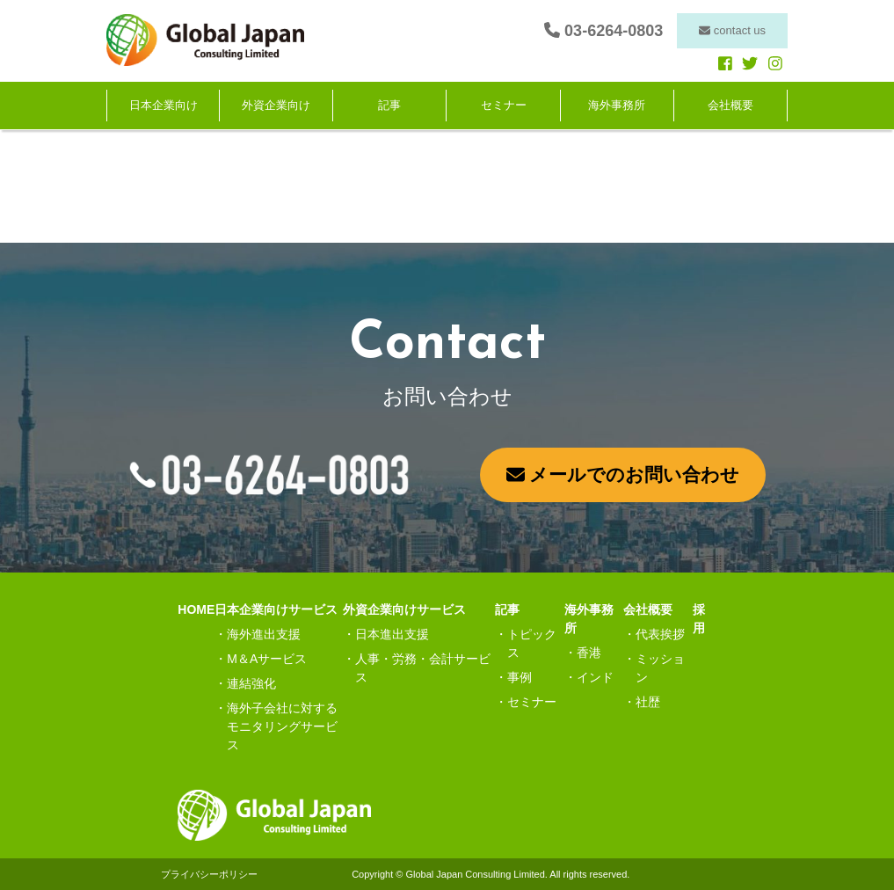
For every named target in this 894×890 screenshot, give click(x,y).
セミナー (504, 105)
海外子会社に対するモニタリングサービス (282, 726)
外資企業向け (276, 105)
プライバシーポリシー (209, 874)
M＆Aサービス (267, 659)
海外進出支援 (264, 634)
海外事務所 (616, 105)
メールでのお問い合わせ (623, 474)
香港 (589, 653)
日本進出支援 (392, 634)
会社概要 (730, 105)
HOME (196, 609)
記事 (389, 105)
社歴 (648, 702)
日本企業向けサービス (276, 609)
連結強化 (251, 683)
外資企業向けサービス (404, 609)
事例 (519, 677)
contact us (732, 30)
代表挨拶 (660, 634)
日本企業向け (163, 105)
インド (595, 677)
